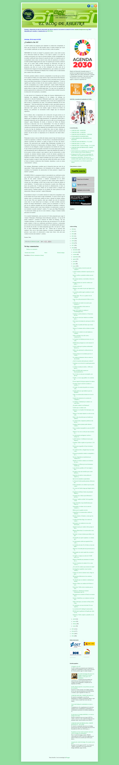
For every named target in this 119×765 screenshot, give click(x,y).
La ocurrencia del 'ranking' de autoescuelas (83, 609)
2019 (73, 240)
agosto (74, 259)
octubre (75, 254)
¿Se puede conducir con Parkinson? (81, 405)
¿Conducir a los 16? (77, 286)
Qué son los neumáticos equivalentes (81, 478)
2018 (73, 243)
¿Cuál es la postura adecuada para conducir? (83, 361)
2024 (73, 229)
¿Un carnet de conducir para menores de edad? (83, 566)
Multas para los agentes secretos (80, 510)
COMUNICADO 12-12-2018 (78, 143)
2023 (73, 231)
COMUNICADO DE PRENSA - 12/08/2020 (81, 134)
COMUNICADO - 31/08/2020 (78, 132)
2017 (73, 245)
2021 (73, 236)
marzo (74, 621)
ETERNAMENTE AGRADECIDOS (79, 136)
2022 (73, 233)
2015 (73, 629)
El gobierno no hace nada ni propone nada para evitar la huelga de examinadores (82, 732)
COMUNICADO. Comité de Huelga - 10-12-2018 (83, 145)
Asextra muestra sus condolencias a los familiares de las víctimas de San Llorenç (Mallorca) (82, 151)
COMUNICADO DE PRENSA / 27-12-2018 (81, 141)
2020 (73, 238)
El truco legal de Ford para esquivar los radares (84, 381)
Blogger (68, 757)
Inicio (45, 252)
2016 (73, 247)
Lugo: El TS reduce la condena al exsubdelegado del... (80, 311)
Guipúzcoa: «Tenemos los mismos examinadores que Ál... (81, 591)
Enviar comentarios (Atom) (37, 255)
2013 (73, 633)
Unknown (33, 241)
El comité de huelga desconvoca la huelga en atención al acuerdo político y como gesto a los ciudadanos (86, 676)
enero (74, 626)
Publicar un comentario (31, 249)
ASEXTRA (50, 31)
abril (74, 619)
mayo (74, 266)
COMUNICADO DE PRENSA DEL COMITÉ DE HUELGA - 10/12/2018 (82, 724)
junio (74, 263)
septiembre (75, 256)
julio (74, 261)
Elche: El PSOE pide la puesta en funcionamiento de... (80, 371)
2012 (73, 636)
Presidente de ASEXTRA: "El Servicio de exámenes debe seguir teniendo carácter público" (82, 158)
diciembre (75, 249)
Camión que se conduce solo (79, 407)
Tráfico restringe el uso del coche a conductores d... (81, 336)
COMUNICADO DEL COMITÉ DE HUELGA (82, 695)
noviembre (75, 252)
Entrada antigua (60, 252)
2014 (73, 631)
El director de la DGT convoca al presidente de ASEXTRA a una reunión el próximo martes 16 (82, 155)
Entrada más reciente (29, 252)
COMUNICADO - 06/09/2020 (78, 130)
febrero (75, 623)
